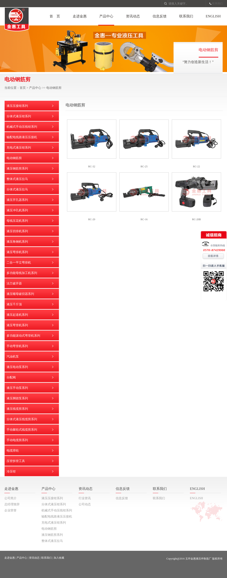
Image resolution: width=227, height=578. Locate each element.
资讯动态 (133, 16)
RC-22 (196, 166)
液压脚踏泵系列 (17, 398)
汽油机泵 (13, 356)
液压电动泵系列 (17, 367)
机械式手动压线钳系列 (22, 126)
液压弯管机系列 (17, 325)
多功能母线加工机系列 (22, 273)
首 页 (55, 16)
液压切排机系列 (17, 231)
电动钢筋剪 (54, 87)
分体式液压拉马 (17, 189)
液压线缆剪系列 (17, 408)
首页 (23, 87)
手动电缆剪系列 (17, 440)
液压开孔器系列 (17, 200)
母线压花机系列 (17, 220)
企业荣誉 (10, 510)
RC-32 (91, 166)
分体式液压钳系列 (19, 116)
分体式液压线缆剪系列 (22, 419)
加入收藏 (59, 557)
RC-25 (144, 166)
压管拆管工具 (16, 461)
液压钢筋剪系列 (17, 168)
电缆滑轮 (13, 450)
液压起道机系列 (17, 314)
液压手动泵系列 (17, 388)
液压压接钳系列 (17, 106)
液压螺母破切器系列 (20, 294)
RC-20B (196, 219)
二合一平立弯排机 (19, 262)
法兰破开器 (14, 283)
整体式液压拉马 (17, 179)
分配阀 (11, 377)
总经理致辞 (12, 504)
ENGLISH (213, 16)
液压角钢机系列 (17, 241)
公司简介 (10, 498)
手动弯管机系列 (17, 346)
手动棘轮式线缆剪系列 (22, 429)
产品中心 (106, 16)
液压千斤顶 (14, 304)
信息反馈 (160, 16)
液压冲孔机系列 (17, 210)
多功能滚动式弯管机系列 (23, 335)
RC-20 (91, 219)
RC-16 (144, 219)
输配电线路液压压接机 (22, 137)
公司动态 (85, 504)
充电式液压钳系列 (19, 147)
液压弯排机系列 (17, 252)
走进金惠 (80, 16)
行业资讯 (85, 498)
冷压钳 (11, 471)
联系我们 (217, 3)
